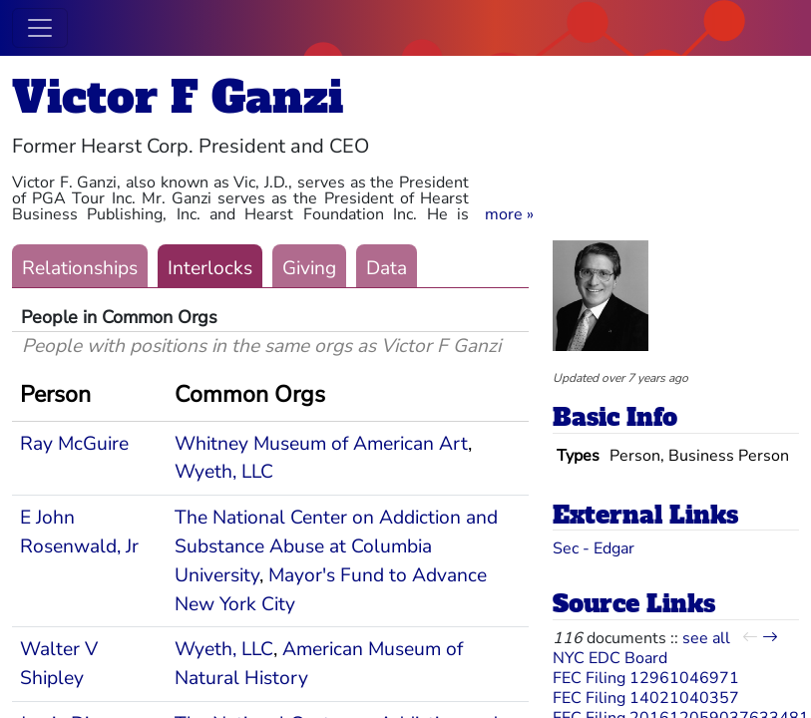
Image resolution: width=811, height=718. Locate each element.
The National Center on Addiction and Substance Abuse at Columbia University (336, 546)
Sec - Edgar (593, 548)
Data (386, 268)
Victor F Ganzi (177, 97)
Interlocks (210, 268)
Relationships (80, 268)
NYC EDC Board (610, 658)
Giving (309, 268)
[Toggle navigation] (40, 28)
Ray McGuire (74, 444)
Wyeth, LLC (224, 472)
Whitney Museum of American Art (321, 444)
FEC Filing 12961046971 (646, 678)
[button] (509, 214)
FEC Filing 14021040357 (646, 698)
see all (706, 638)
